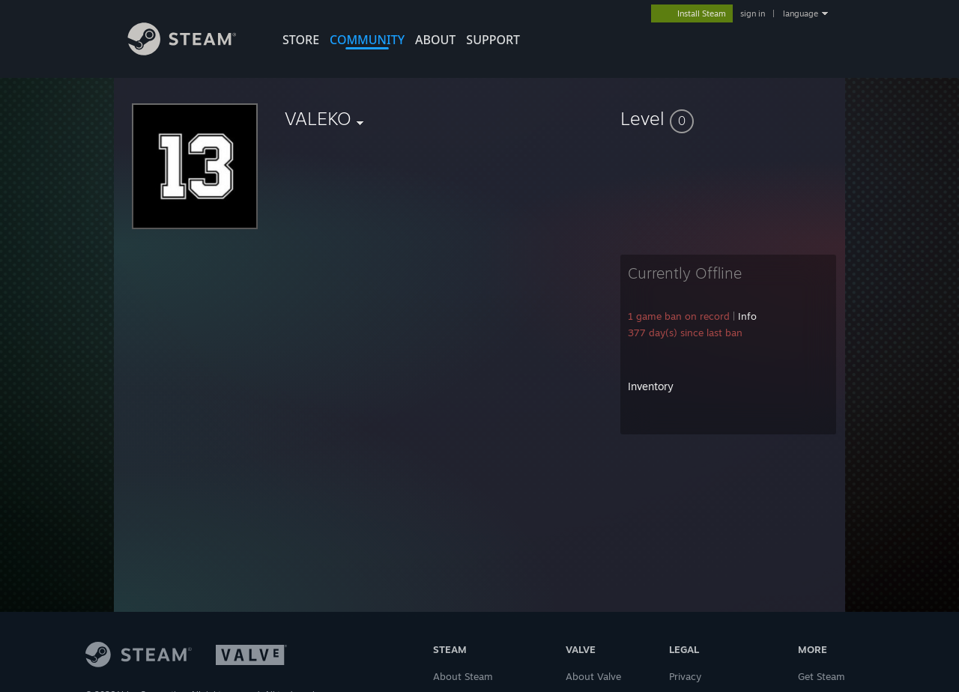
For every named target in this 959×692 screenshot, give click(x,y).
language (800, 13)
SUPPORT (493, 39)
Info (747, 316)
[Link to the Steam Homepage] (193, 51)
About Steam (463, 676)
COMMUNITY (367, 39)
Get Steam (821, 676)
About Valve (593, 676)
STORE (300, 39)
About (435, 39)
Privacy (685, 676)
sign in (752, 13)
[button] (728, 118)
